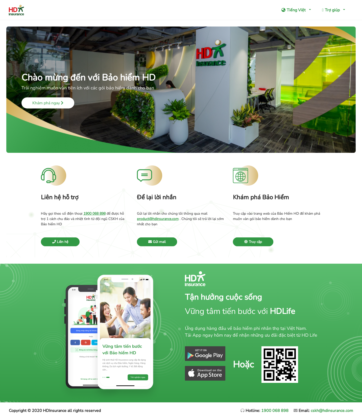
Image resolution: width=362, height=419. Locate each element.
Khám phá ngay (47, 103)
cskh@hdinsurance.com (332, 410)
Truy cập (253, 241)
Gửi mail (157, 241)
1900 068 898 (274, 410)
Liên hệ (60, 241)
